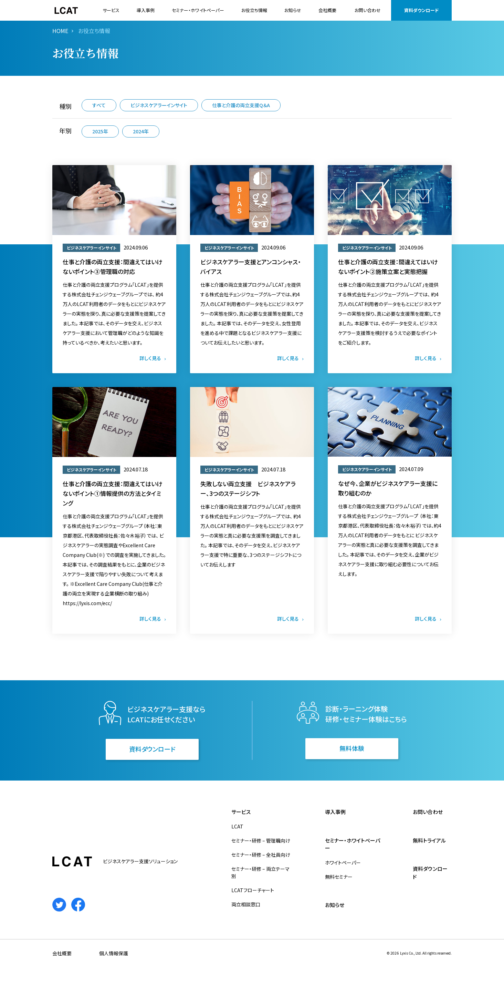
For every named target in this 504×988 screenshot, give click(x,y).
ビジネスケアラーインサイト (158, 105)
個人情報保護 (113, 953)
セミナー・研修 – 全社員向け (260, 854)
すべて (99, 105)
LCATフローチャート (252, 890)
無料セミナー (339, 876)
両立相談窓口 (245, 904)
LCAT (237, 826)
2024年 (141, 131)
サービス (111, 10)
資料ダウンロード (421, 10)
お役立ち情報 (254, 10)
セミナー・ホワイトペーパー (198, 10)
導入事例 (146, 10)
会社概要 (327, 10)
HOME (60, 31)
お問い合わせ (368, 10)
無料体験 (351, 748)
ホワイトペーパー (343, 862)
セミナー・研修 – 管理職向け (260, 840)
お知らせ (292, 10)
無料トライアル (429, 840)
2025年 (100, 131)
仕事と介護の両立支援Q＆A (241, 105)
